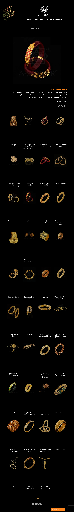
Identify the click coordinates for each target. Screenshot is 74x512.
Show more (37, 498)
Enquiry (62, 106)
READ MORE (62, 101)
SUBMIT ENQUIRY (58, 509)
